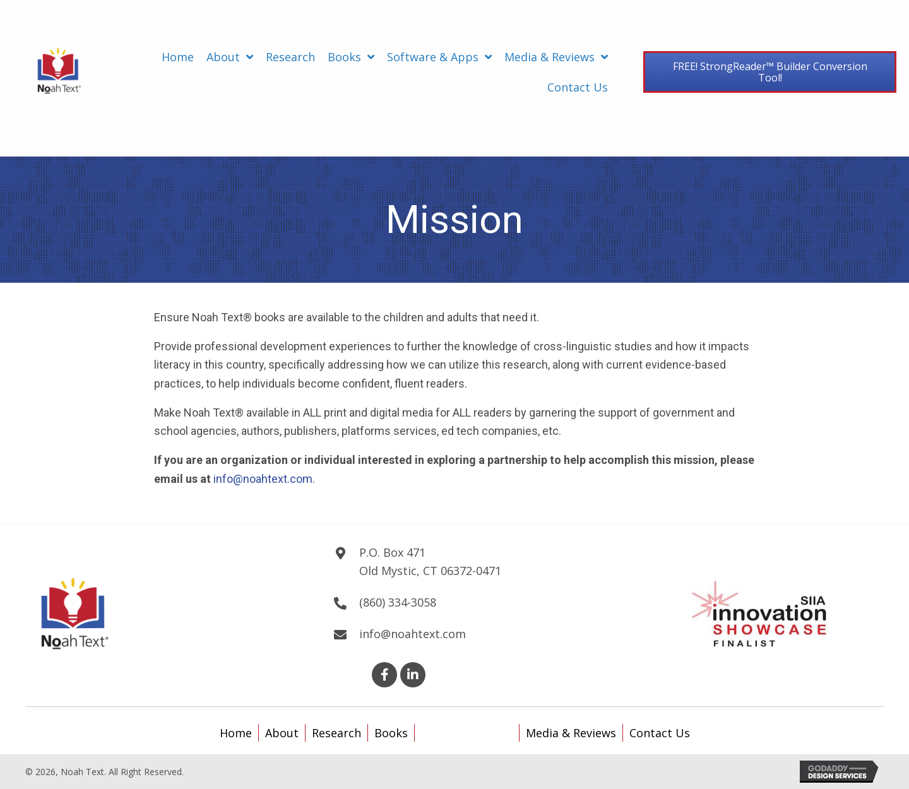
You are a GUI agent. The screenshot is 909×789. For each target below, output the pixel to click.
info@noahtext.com (262, 478)
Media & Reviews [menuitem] (571, 732)
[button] (384, 674)
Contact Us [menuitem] (659, 732)
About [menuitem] (282, 732)
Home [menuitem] (236, 732)
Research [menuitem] (336, 732)
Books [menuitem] (391, 732)
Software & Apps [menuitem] (467, 732)
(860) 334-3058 (397, 602)
